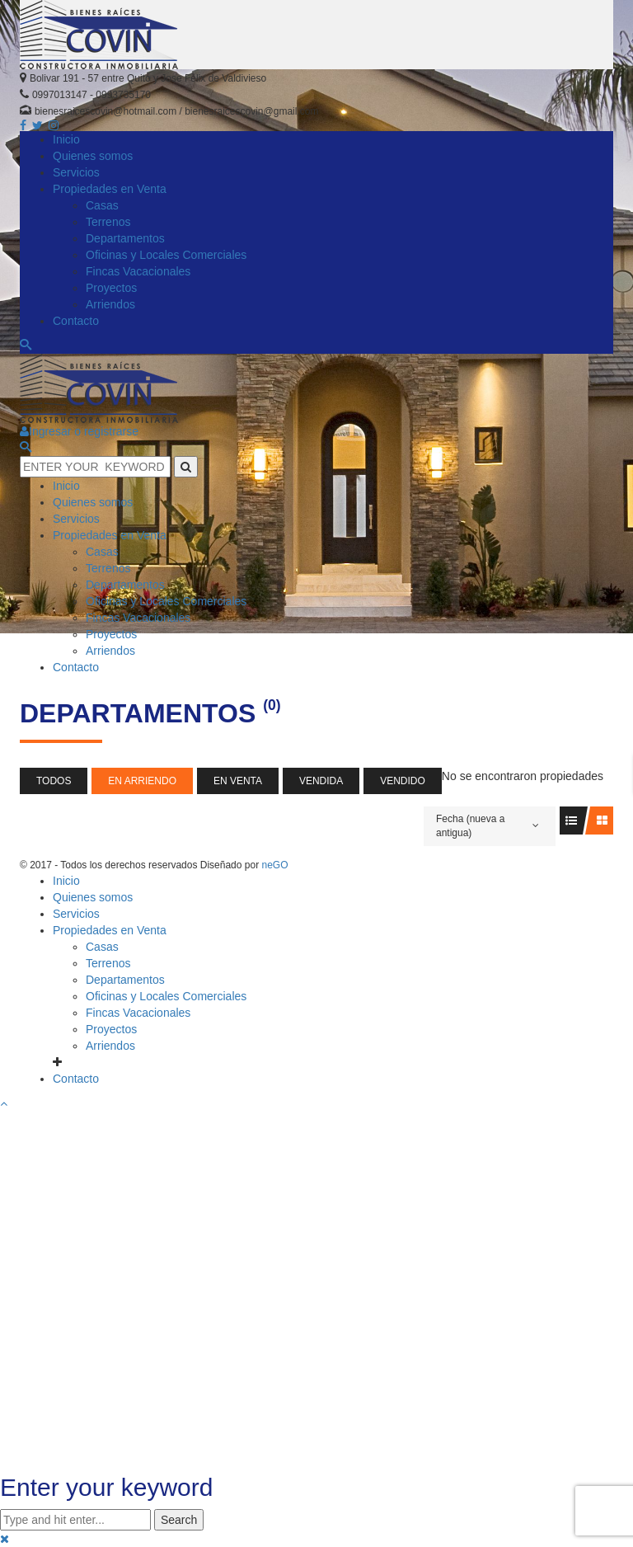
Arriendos (110, 1045)
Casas (102, 946)
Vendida (321, 781)
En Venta (237, 781)
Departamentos (125, 979)
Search (179, 1519)
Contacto (76, 1078)
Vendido (402, 781)
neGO (274, 865)
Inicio (66, 880)
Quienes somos (93, 897)
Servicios (76, 913)
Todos (53, 781)
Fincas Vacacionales (138, 1012)
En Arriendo (142, 781)
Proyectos (111, 1029)
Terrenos (108, 963)
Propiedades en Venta (109, 930)
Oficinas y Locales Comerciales (166, 996)
